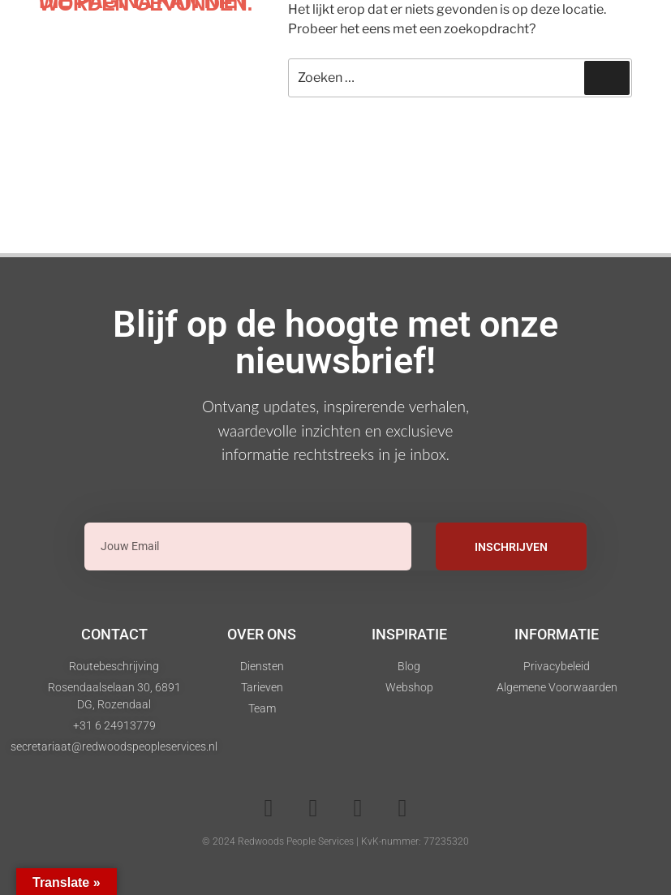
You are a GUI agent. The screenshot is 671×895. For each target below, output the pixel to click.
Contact (114, 634)
